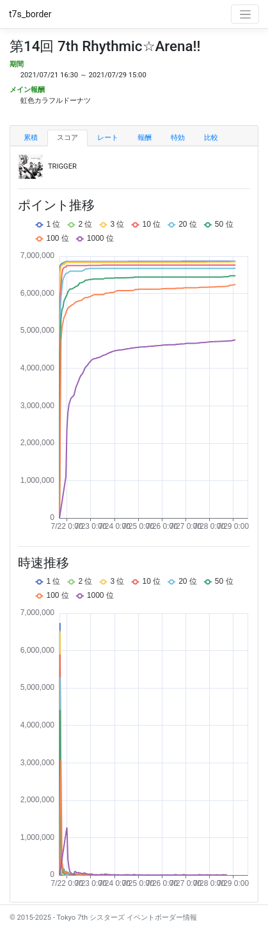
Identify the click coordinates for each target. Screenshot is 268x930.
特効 (178, 137)
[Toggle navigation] (245, 14)
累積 (31, 137)
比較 (211, 137)
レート (107, 137)
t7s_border (30, 14)
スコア (67, 137)
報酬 (145, 137)
